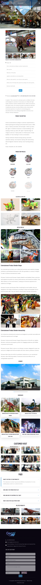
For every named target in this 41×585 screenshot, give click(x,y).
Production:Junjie (20, 582)
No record (14, 96)
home (15, 15)
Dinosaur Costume (30, 15)
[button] (34, 41)
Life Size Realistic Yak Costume (27, 96)
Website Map (29, 580)
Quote (20, 90)
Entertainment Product (23, 15)
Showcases (20, 3)
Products (13, 3)
